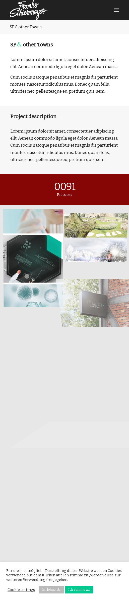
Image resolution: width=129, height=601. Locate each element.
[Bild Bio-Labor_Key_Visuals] (35, 259)
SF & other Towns (26, 27)
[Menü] (116, 10)
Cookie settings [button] (21, 589)
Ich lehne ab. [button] (51, 589)
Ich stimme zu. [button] (79, 589)
